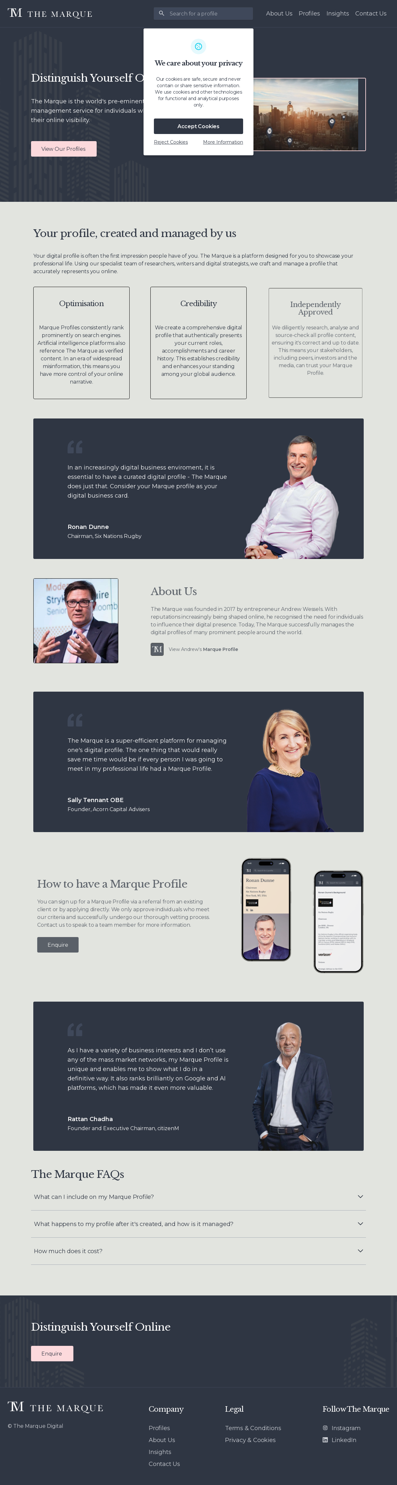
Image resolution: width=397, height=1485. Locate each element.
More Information (223, 142)
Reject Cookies (171, 142)
